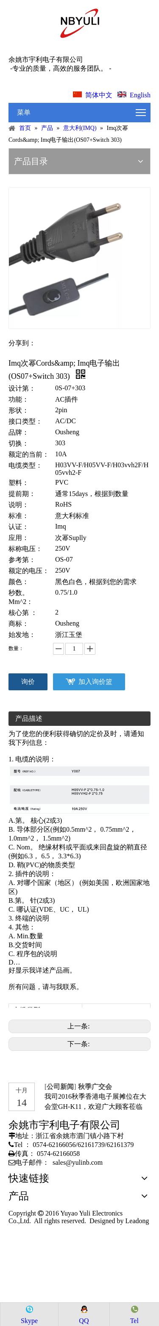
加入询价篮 (95, 681)
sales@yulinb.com (78, 1162)
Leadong (136, 1220)
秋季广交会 (95, 1086)
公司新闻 (60, 1086)
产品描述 (28, 718)
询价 (28, 681)
